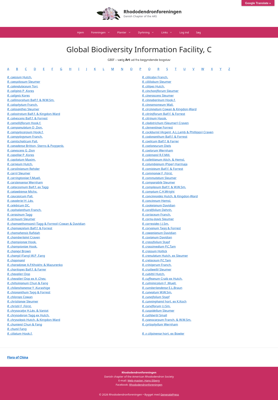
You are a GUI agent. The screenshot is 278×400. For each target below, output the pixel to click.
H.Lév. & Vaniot (27, 310)
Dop (18, 274)
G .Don (21, 150)
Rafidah (23, 233)
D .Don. (25, 127)
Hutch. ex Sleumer (165, 256)
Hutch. (19, 77)
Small (154, 315)
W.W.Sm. (157, 292)
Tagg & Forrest (28, 292)
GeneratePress (169, 394)
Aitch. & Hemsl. (163, 159)
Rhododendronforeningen (153, 11)
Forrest (157, 127)
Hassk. (154, 118)
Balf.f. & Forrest (27, 118)
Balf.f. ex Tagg (28, 187)
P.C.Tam (159, 246)
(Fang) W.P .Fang (26, 256)
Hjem (80, 32)
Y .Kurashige (28, 288)
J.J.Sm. (155, 224)
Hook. (22, 242)
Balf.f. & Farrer (26, 269)
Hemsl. (156, 201)
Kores (18, 95)
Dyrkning (148, 32)
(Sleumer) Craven (165, 123)
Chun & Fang (27, 283)
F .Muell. (159, 283)
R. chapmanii (16, 260)
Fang (17, 329)
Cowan (20, 297)
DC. (18, 205)
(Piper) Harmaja (164, 164)
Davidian (158, 205)
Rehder (23, 169)
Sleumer (23, 82)
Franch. (22, 105)
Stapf (156, 242)
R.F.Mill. (156, 155)
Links (168, 32)
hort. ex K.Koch (164, 301)
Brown (19, 251)
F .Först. (19, 306)
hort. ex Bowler (163, 333)
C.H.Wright (158, 191)
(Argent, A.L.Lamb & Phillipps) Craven (177, 132)
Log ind (184, 32)
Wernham (25, 182)
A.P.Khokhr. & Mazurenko (35, 265)
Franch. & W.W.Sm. (166, 320)
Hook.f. (24, 123)
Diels (156, 146)
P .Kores (20, 91)
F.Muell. (24, 178)
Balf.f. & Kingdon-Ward (33, 114)
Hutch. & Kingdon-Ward (33, 320)
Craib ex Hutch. (162, 278)
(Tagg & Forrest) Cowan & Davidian (46, 224)
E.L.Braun (162, 288)
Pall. (22, 141)
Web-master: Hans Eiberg (144, 380)
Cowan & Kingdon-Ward (169, 109)
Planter (126, 32)
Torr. (22, 86)
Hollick (154, 251)
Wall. (157, 105)
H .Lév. (20, 201)
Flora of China (17, 357)
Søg (198, 32)
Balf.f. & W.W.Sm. (30, 100)
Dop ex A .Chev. (26, 278)
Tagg (19, 214)
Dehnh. (157, 210)
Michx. (22, 191)
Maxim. (21, 159)
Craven (23, 237)
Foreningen (102, 32)
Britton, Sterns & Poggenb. (35, 146)
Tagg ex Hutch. (28, 315)
